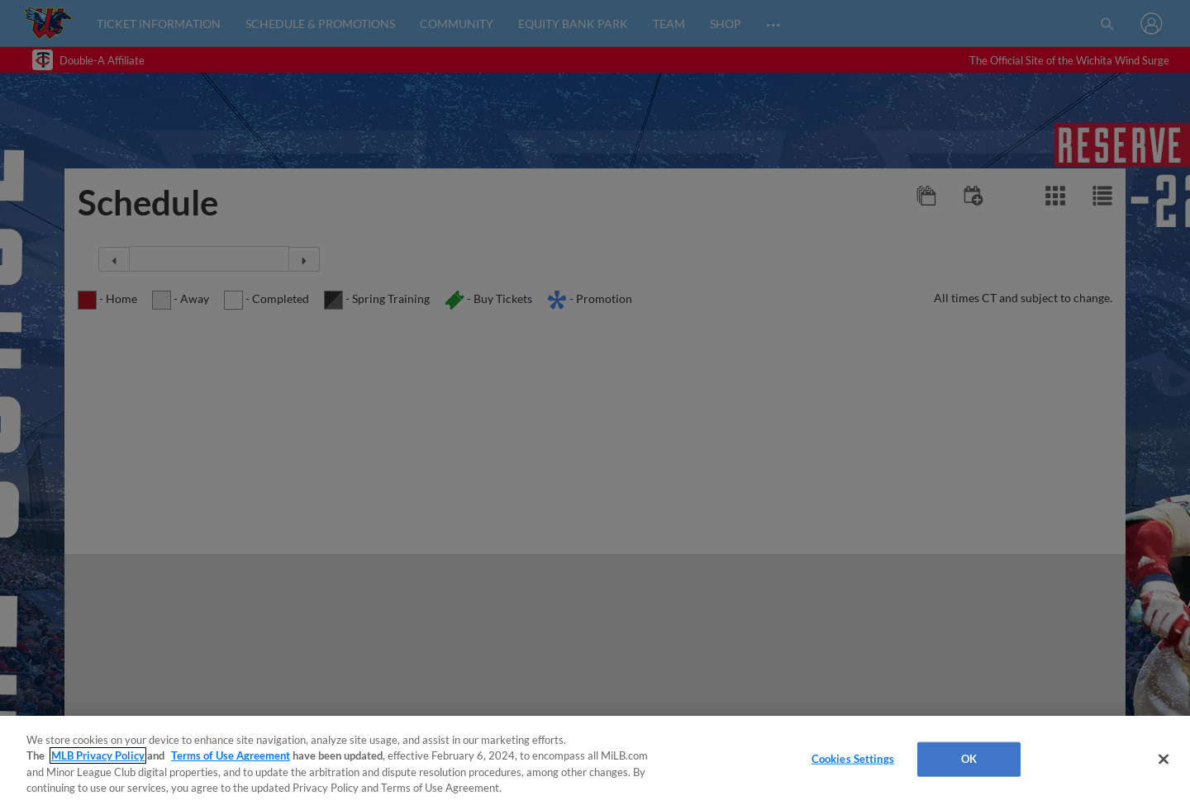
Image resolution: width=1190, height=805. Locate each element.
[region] (595, 760)
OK (969, 758)
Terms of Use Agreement (230, 755)
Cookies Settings (853, 758)
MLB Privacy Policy (98, 755)
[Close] (1163, 759)
